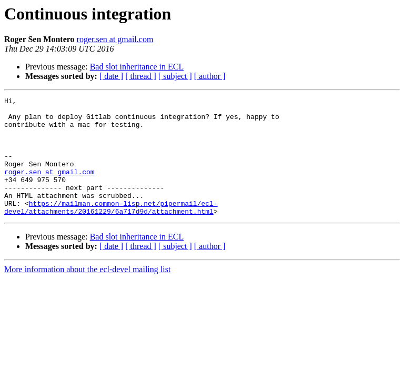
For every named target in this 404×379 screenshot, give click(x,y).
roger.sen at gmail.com (115, 39)
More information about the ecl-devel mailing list (87, 292)
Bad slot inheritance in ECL (137, 66)
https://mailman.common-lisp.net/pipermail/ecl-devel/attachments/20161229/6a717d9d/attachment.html (111, 230)
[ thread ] (140, 76)
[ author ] (210, 76)
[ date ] (111, 76)
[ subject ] (175, 76)
